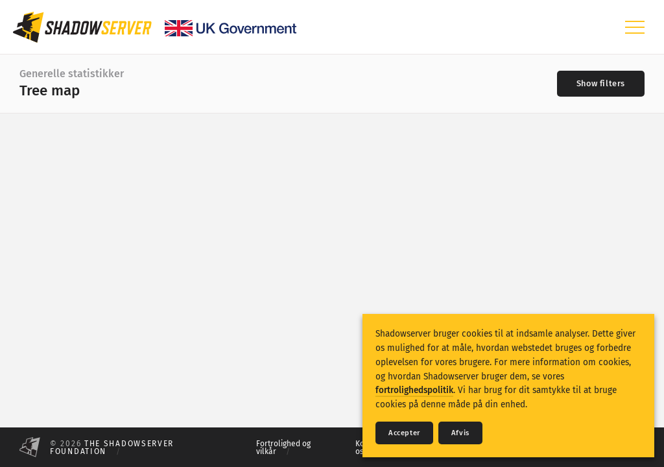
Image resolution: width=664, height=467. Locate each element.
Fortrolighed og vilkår (283, 447)
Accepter (404, 433)
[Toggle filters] (601, 84)
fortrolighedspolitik (414, 390)
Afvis (460, 433)
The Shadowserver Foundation (112, 447)
